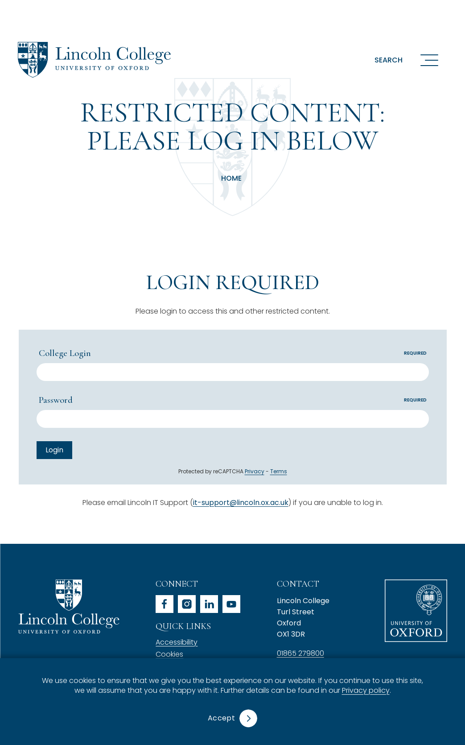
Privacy (254, 471)
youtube (231, 604)
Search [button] (388, 60)
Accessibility (177, 642)
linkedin (209, 604)
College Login (234, 353)
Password (234, 400)
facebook (164, 604)
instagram (187, 604)
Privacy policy (366, 691)
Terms (278, 471)
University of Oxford (416, 610)
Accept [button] (221, 718)
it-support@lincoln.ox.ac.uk (240, 502)
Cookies (169, 654)
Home (231, 178)
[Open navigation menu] (429, 59)
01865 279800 (300, 653)
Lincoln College (68, 606)
